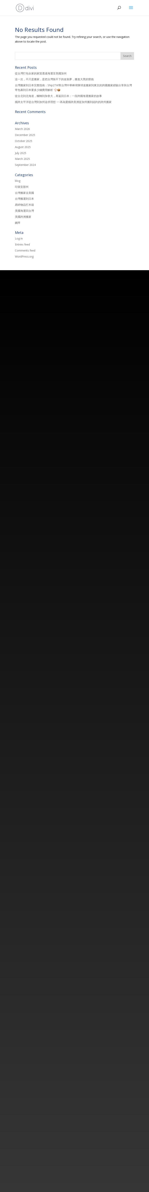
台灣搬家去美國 (24, 193)
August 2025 (23, 147)
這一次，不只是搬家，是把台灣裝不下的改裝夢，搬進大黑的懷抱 (54, 79)
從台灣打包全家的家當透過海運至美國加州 (41, 73)
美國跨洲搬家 (23, 217)
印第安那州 (22, 187)
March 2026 (22, 129)
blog (17, 181)
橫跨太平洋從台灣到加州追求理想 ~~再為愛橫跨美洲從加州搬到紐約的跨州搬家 (63, 102)
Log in (19, 238)
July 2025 (20, 153)
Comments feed (25, 250)
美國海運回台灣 (24, 210)
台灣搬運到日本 (24, 198)
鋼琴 (17, 223)
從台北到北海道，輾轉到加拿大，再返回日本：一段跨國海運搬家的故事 (58, 96)
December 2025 (25, 135)
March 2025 (22, 159)
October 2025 (23, 141)
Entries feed (22, 244)
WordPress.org (24, 256)
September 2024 (25, 165)
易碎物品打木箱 (24, 204)
